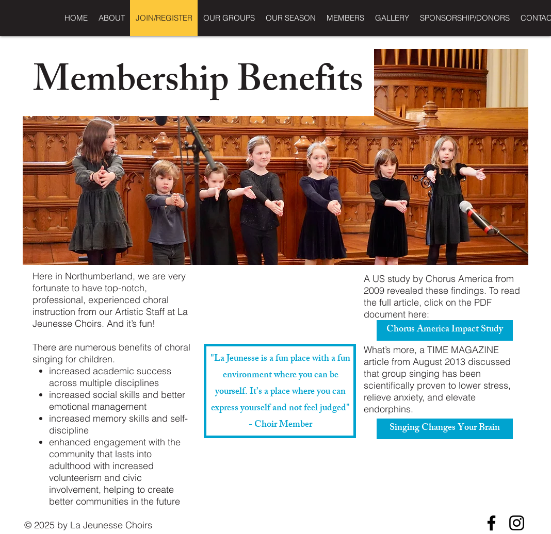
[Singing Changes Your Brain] (445, 429)
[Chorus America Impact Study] (445, 330)
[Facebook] (491, 523)
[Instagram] (517, 523)
